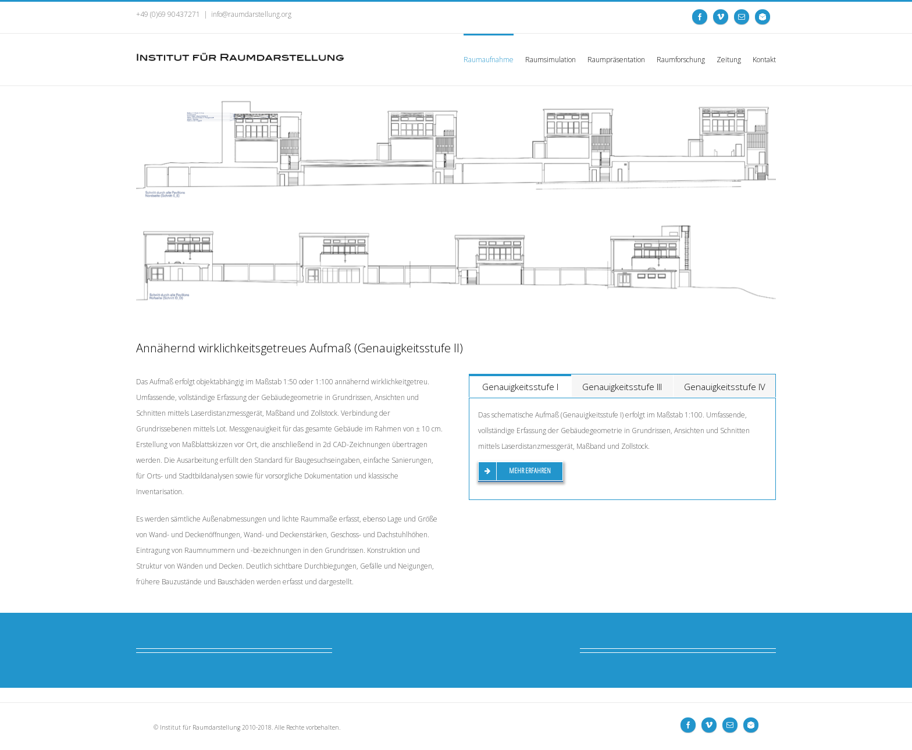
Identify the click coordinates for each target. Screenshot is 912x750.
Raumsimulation (550, 60)
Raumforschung (681, 60)
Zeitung (729, 60)
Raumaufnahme (489, 60)
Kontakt (764, 60)
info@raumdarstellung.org (251, 14)
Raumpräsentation (616, 60)
